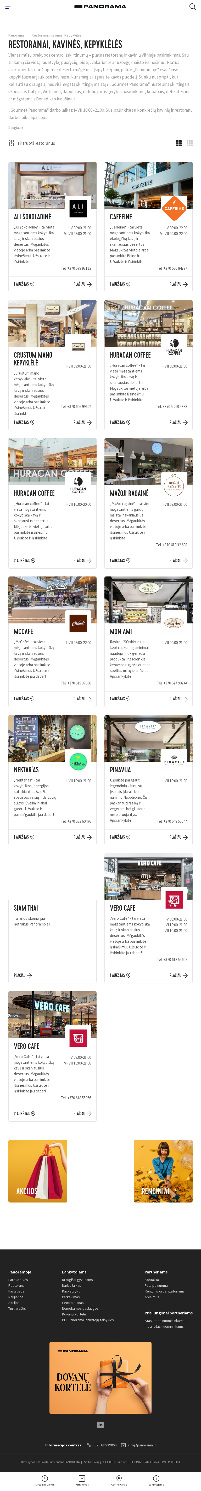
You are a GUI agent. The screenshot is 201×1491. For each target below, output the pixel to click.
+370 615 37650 (79, 683)
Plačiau (79, 284)
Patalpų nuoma (156, 1285)
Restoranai (16, 1285)
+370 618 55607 (175, 959)
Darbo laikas (71, 1285)
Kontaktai (152, 1279)
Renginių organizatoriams (165, 1291)
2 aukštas (22, 560)
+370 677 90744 (175, 683)
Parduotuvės (18, 1279)
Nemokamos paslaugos (80, 1308)
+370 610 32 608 (175, 544)
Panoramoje (19, 1271)
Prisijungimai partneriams (169, 1312)
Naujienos (16, 1297)
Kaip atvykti (71, 1291)
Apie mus (152, 1297)
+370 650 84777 (175, 268)
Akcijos (14, 1302)
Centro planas (73, 1302)
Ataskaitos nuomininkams (165, 1320)
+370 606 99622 (79, 406)
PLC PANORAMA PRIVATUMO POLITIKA (156, 1462)
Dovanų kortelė (74, 1314)
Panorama (16, 35)
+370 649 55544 (175, 821)
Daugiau (14, 127)
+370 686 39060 (101, 1445)
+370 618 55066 (79, 1097)
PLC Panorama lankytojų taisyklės (88, 1320)
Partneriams (156, 1271)
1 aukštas (21, 284)
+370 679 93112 (79, 268)
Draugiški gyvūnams (77, 1279)
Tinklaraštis (17, 1308)
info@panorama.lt (138, 1445)
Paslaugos (16, 1291)
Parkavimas (71, 1297)
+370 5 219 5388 (175, 406)
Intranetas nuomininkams (164, 1326)
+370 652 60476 (79, 821)
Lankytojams (74, 1271)
